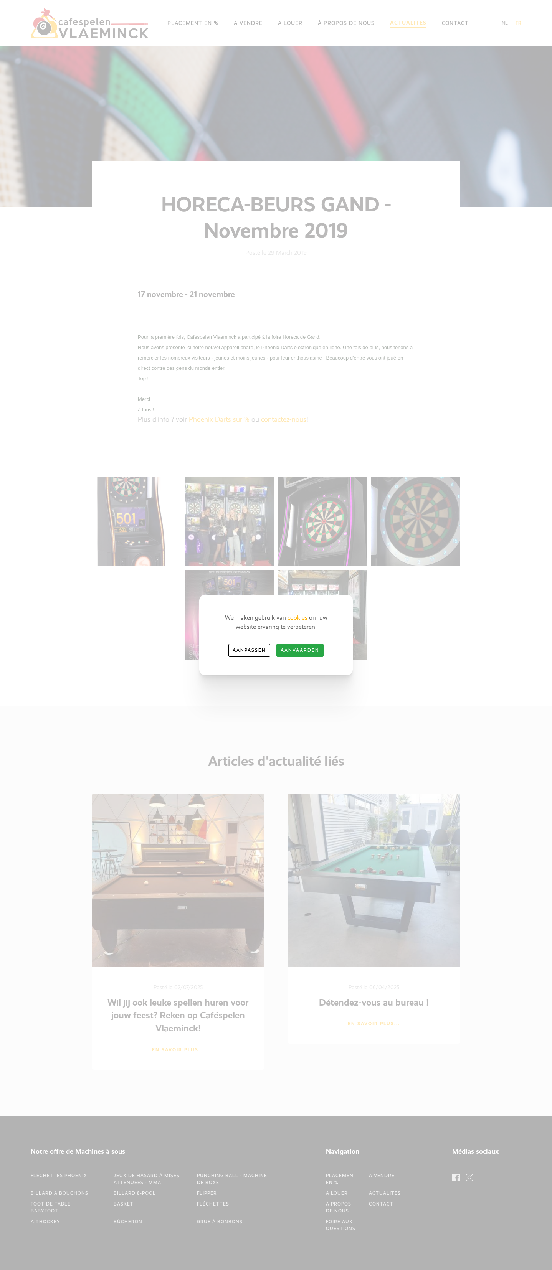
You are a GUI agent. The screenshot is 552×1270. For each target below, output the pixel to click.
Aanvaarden (300, 650)
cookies (297, 617)
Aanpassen (249, 650)
